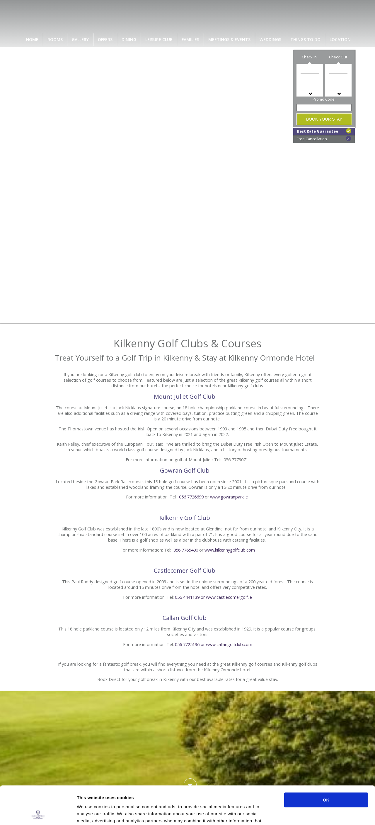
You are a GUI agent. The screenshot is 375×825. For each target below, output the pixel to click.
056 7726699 (191, 497)
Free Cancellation (324, 138)
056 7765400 (185, 550)
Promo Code (324, 99)
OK (326, 761)
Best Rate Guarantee (324, 131)
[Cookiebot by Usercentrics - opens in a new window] (38, 813)
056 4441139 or (190, 597)
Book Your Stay (324, 119)
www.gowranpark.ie (229, 497)
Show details (307, 813)
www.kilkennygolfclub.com (229, 550)
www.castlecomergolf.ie (229, 597)
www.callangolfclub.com (229, 644)
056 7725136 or (190, 644)
